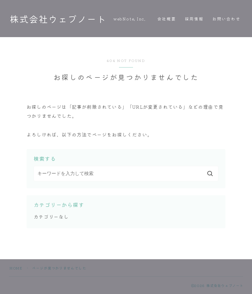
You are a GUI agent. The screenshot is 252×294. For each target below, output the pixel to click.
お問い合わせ (226, 19)
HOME (15, 267)
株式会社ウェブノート (58, 18)
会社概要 (166, 19)
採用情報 (194, 19)
